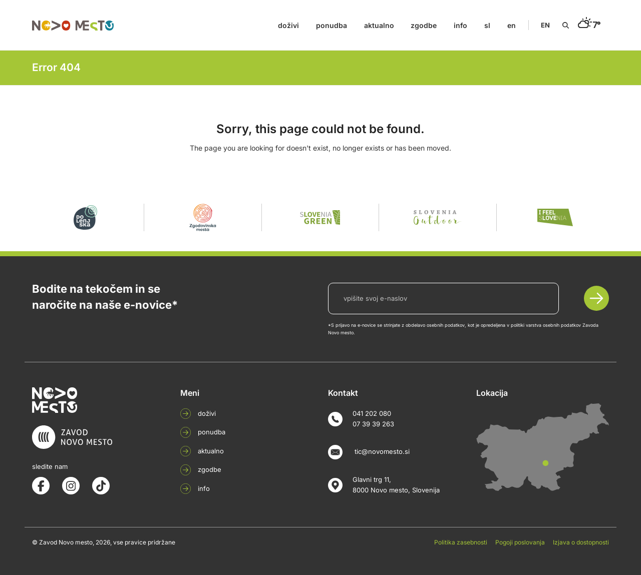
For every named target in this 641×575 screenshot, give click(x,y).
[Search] (565, 25)
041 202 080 (372, 413)
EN (545, 25)
